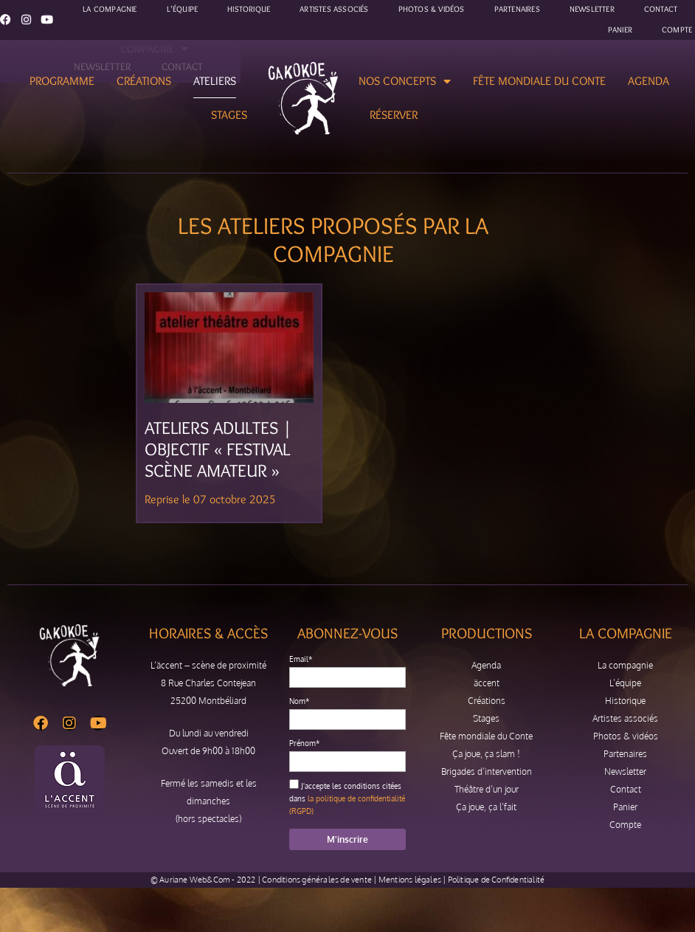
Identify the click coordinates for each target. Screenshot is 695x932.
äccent (486, 682)
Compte (677, 29)
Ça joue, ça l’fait (486, 806)
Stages (229, 115)
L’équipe (625, 682)
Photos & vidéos (625, 736)
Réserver (394, 115)
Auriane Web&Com (194, 879)
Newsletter (625, 771)
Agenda (648, 81)
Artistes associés (625, 718)
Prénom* (304, 743)
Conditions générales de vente (317, 879)
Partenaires (625, 753)
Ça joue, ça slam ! (486, 753)
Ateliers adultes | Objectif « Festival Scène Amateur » (218, 449)
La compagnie (625, 665)
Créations (144, 81)
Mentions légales (409, 879)
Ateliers (214, 81)
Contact (625, 789)
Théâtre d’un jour (486, 789)
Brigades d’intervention (486, 771)
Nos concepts (405, 81)
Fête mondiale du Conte (539, 81)
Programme (62, 81)
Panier (620, 29)
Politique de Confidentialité (496, 879)
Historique (625, 700)
